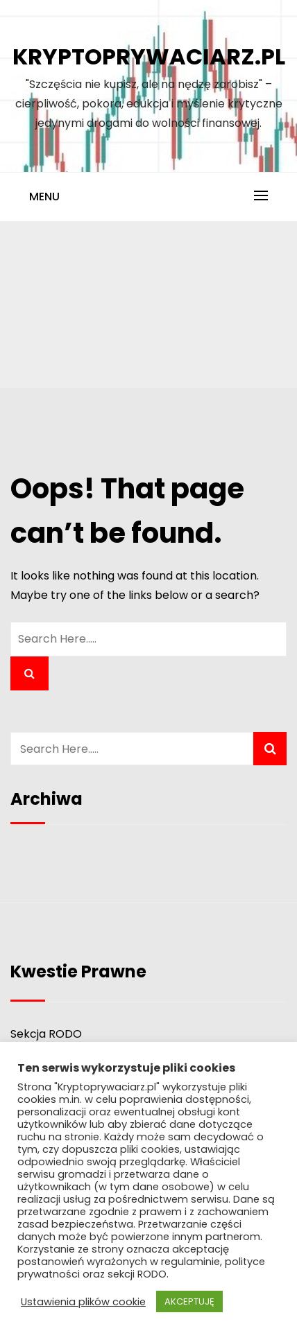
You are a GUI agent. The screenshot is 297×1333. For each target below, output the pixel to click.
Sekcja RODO (46, 1034)
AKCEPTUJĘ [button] (189, 1301)
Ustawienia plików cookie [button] (83, 1302)
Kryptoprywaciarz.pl (148, 56)
